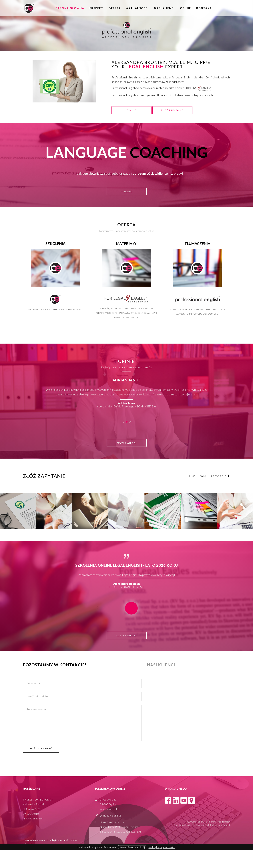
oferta (115, 8)
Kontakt (204, 8)
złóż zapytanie (174, 110)
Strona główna (70, 8)
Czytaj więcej (188, 394)
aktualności (137, 8)
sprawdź (126, 191)
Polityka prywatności (162, 847)
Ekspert (96, 8)
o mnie (131, 110)
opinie (185, 8)
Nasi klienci (164, 8)
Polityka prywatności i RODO (63, 840)
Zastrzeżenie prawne (35, 840)
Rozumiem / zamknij (132, 847)
